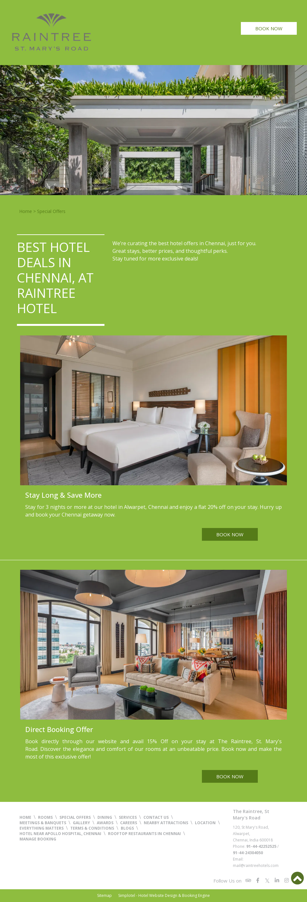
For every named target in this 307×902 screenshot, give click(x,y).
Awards (105, 822)
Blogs (127, 828)
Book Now (268, 28)
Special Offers (75, 817)
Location (205, 822)
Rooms (45, 817)
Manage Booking (37, 839)
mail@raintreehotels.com (256, 865)
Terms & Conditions (92, 828)
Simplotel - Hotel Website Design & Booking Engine (164, 895)
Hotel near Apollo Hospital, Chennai (60, 833)
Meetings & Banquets (42, 822)
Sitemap (104, 895)
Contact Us (156, 817)
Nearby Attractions (166, 822)
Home (25, 211)
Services (128, 817)
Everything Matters (41, 828)
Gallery (81, 822)
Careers (128, 822)
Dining (104, 817)
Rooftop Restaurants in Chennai (144, 833)
